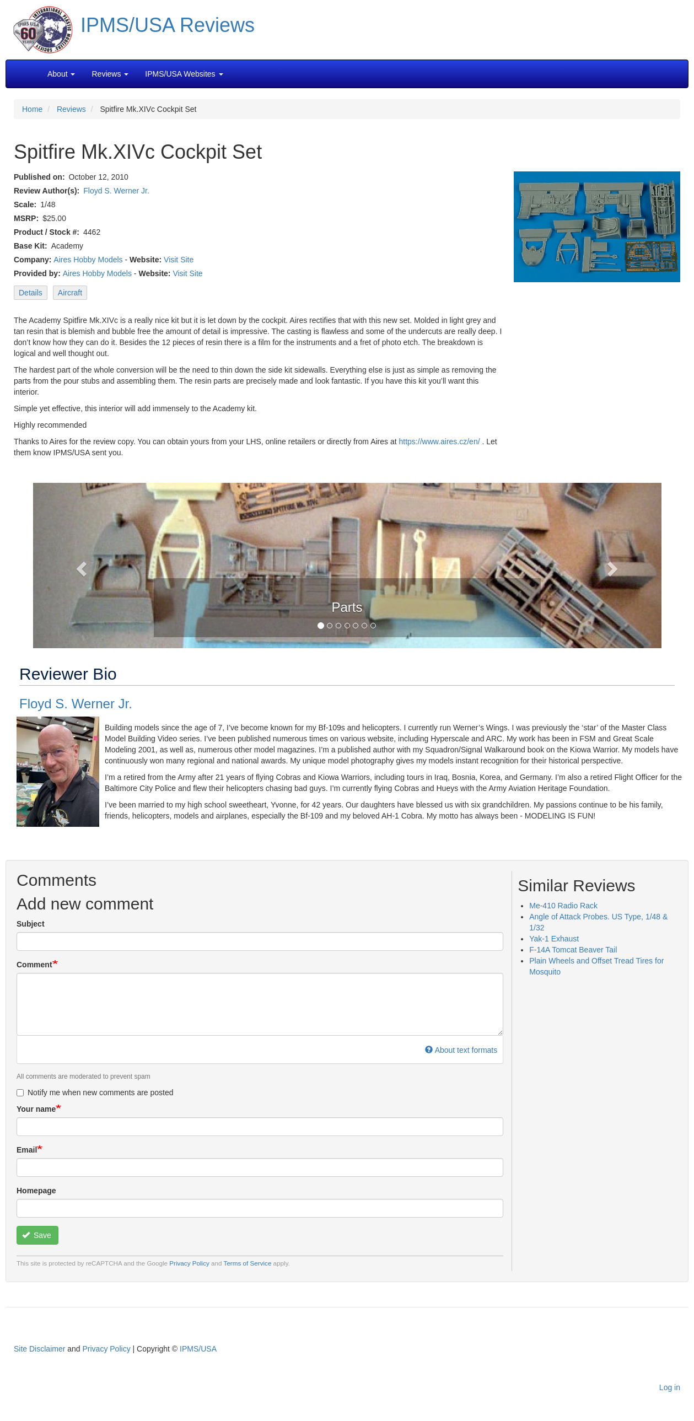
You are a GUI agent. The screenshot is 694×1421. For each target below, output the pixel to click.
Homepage (36, 1190)
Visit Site (178, 259)
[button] (347, 564)
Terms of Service (248, 1263)
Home (32, 109)
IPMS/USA (198, 1348)
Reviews (71, 109)
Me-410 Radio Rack (563, 905)
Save (36, 1235)
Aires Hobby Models (87, 259)
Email (27, 1149)
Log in (669, 1387)
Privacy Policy (189, 1263)
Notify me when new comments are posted (95, 1092)
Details (30, 292)
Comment (34, 964)
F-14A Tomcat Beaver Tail (573, 949)
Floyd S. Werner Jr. (116, 190)
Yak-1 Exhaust (554, 938)
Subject (31, 923)
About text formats (461, 1050)
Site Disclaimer (39, 1348)
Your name (36, 1109)
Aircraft (70, 292)
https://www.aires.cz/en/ (439, 441)
